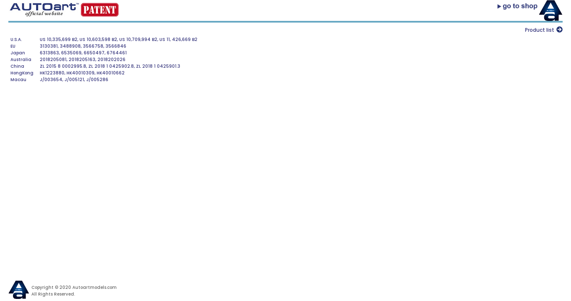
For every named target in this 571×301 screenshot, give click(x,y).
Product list (539, 29)
